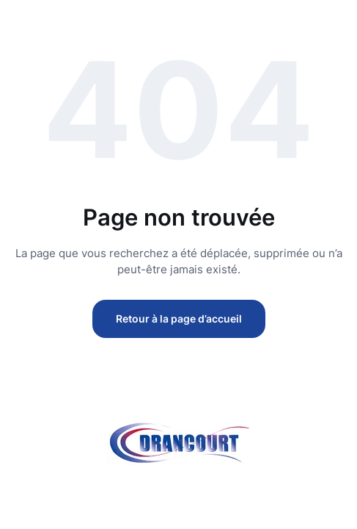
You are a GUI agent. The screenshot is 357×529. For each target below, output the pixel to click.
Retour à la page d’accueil (179, 318)
